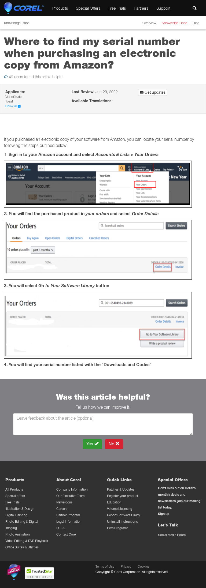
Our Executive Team (70, 496)
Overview (149, 23)
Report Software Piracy (123, 515)
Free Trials (117, 8)
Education (114, 502)
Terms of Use (104, 566)
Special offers (15, 496)
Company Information (72, 489)
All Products (14, 489)
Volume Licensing (119, 509)
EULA (60, 528)
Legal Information (69, 521)
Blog (196, 23)
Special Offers (88, 8)
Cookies (143, 566)
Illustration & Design (19, 509)
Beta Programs (117, 528)
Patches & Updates (120, 489)
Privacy (126, 566)
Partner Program (68, 515)
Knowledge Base (174, 23)
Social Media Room (172, 535)
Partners (141, 8)
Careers (61, 509)
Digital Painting (16, 515)
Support (163, 8)
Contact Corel (66, 534)
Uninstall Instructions (122, 521)
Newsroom (64, 502)
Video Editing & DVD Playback (26, 541)
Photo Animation (17, 534)
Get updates (152, 92)
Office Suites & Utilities (22, 547)
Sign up (163, 514)
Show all (13, 106)
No (114, 444)
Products (60, 8)
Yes (92, 444)
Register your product (122, 496)
